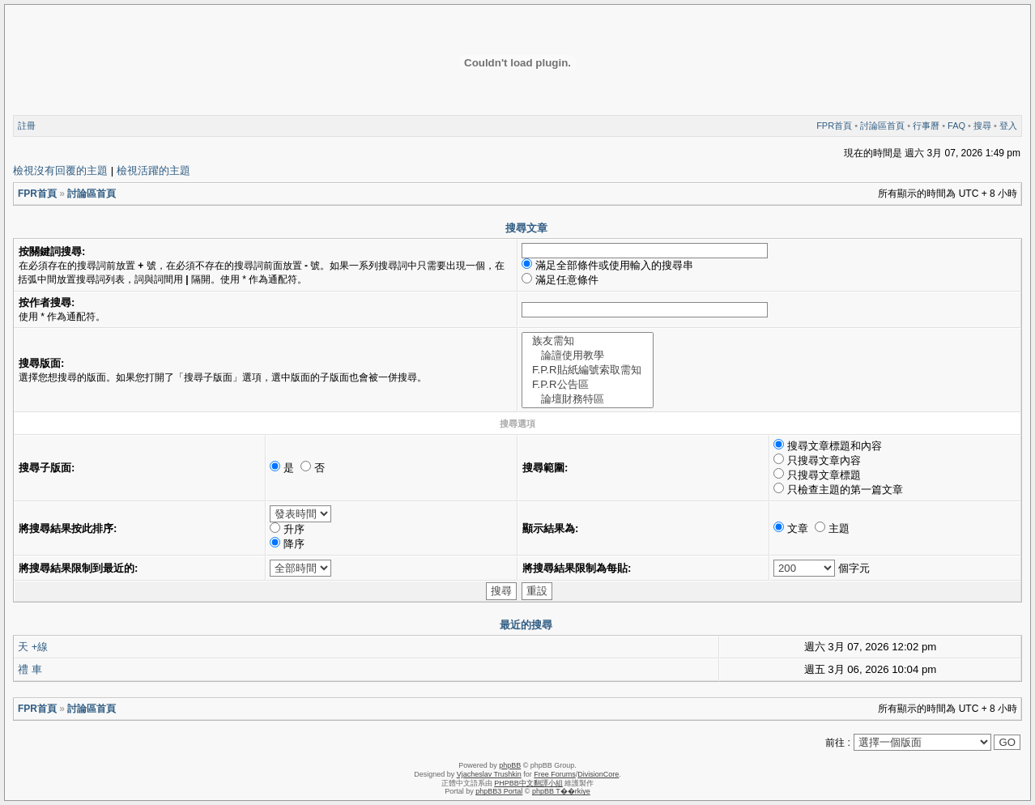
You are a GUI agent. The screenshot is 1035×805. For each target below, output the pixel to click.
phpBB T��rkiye (561, 791)
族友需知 (587, 341)
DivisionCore (598, 774)
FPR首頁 (834, 125)
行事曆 (926, 125)
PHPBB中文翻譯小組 (528, 783)
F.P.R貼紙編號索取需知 (587, 370)
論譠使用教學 (587, 355)
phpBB (510, 765)
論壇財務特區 (587, 399)
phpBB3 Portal (498, 791)
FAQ (956, 125)
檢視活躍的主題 (153, 170)
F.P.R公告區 (587, 384)
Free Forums (555, 774)
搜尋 (982, 125)
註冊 (27, 125)
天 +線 (33, 647)
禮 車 (30, 669)
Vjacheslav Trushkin (489, 774)
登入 (1008, 125)
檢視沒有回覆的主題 (60, 170)
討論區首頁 (882, 125)
